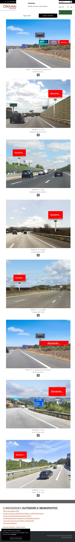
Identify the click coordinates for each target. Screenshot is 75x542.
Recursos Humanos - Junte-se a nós (14, 527)
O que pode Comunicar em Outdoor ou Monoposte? (18, 521)
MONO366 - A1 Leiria (38, 491)
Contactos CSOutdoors (10, 523)
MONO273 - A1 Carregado (38, 251)
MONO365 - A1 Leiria (38, 431)
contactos (60, 7)
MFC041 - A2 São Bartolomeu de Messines (38, 71)
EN (71, 7)
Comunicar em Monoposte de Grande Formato (17, 516)
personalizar (18, 538)
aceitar (12, 538)
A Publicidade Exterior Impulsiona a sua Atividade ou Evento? (21, 518)
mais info (14, 534)
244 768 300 (10, 2)
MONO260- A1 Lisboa (38, 191)
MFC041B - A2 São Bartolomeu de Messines (38, 371)
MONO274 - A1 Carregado (38, 311)
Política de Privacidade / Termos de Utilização (59, 536)
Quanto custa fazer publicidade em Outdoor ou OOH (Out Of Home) (23, 514)
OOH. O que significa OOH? (11, 511)
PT (68, 7)
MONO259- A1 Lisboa (38, 131)
